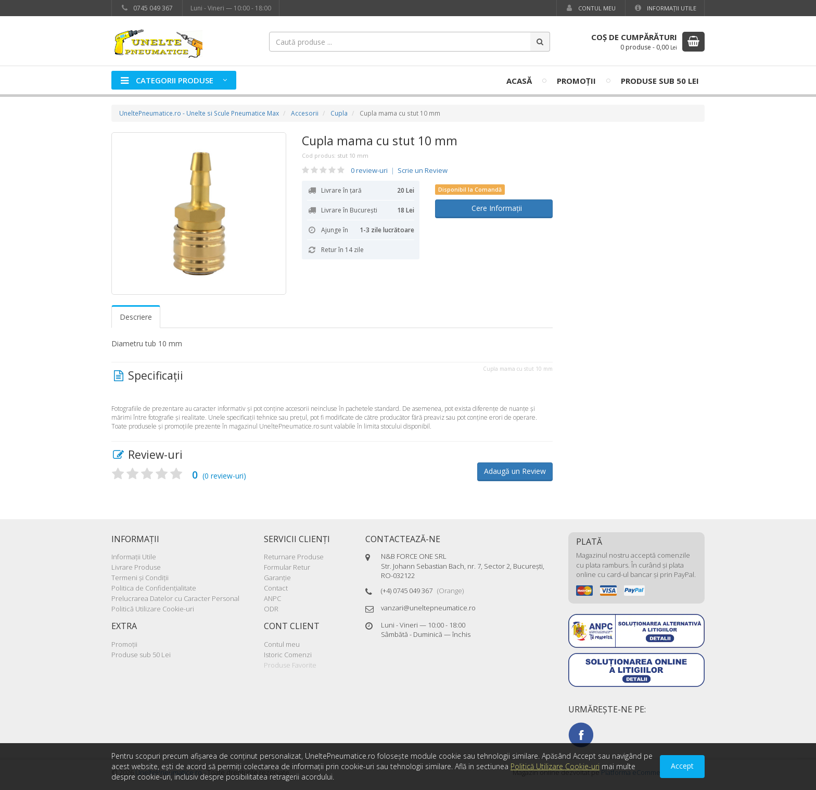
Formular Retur (287, 567)
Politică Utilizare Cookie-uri (152, 608)
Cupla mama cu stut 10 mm (379, 140)
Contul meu (590, 8)
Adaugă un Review (515, 471)
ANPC (272, 598)
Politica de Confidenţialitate (153, 588)
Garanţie (277, 577)
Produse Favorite (290, 665)
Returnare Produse (294, 556)
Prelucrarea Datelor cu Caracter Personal (175, 598)
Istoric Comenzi (288, 654)
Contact (276, 588)
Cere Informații (493, 208)
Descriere (136, 317)
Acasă (519, 81)
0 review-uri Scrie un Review (399, 170)
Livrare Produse (136, 567)
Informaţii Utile (664, 8)
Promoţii (576, 81)
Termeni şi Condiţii (140, 577)
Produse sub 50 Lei (660, 81)
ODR (271, 608)
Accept (682, 766)
